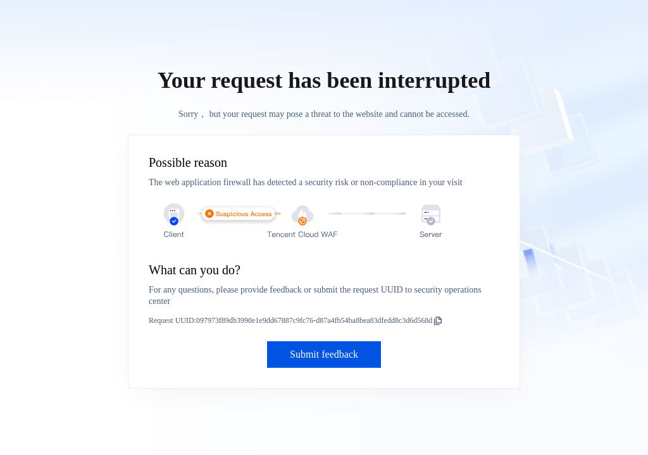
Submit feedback (324, 354)
